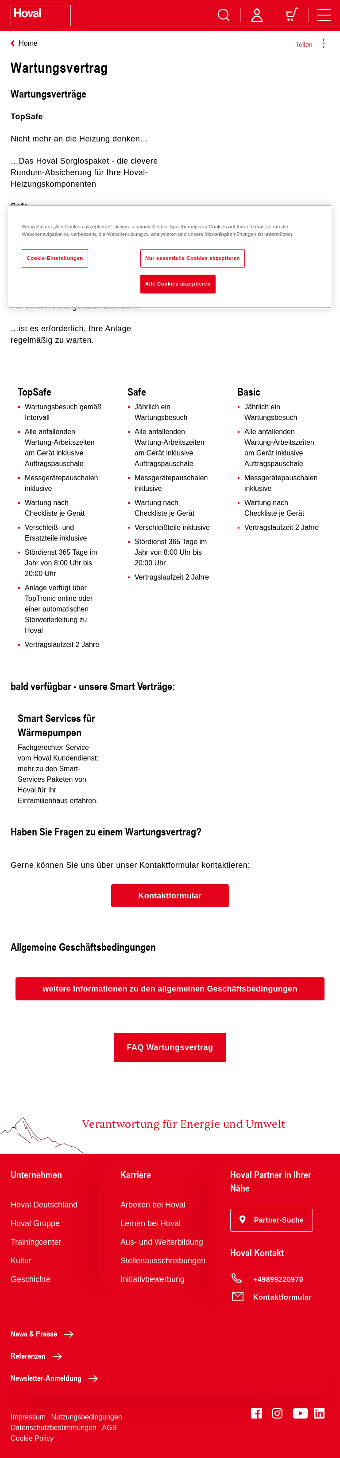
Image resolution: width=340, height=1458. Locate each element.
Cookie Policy (32, 1438)
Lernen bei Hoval (150, 1223)
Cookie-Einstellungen (55, 258)
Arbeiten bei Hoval (152, 1204)
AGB (109, 1427)
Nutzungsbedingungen (86, 1417)
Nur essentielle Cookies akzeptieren (192, 258)
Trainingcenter (36, 1242)
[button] (169, 895)
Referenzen (39, 1355)
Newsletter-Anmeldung (57, 1378)
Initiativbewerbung (152, 1279)
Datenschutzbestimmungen (54, 1427)
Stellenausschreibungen (162, 1260)
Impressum (28, 1417)
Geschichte (30, 1279)
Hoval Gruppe (35, 1223)
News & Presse (44, 1333)
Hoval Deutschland (44, 1204)
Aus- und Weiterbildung (161, 1242)
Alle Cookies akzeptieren (178, 283)
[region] (170, 257)
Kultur (21, 1260)
